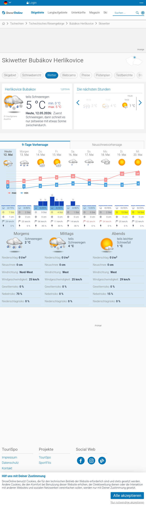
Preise (86, 75)
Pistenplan (103, 75)
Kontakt (7, 468)
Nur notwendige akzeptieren (127, 502)
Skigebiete (37, 12)
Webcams (68, 75)
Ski (105, 12)
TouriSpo (45, 457)
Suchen (137, 12)
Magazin (94, 12)
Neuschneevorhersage (107, 145)
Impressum (9, 457)
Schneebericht (31, 75)
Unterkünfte (78, 12)
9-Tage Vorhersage (35, 145)
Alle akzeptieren (127, 495)
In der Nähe (142, 12)
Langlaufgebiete (57, 12)
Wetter (51, 75)
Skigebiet (10, 75)
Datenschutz (10, 463)
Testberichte (124, 75)
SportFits (45, 463)
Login (33, 3)
